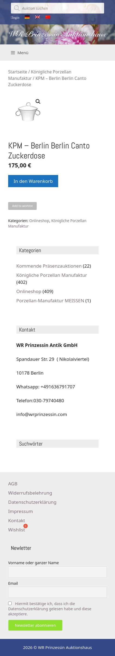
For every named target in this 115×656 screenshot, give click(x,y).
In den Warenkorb (33, 181)
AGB (12, 483)
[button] (38, 101)
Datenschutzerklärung (32, 502)
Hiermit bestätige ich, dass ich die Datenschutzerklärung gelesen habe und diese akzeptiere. (49, 608)
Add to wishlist (22, 206)
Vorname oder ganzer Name (33, 562)
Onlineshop (39, 220)
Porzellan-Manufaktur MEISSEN (50, 300)
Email (13, 583)
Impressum (20, 511)
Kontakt (16, 520)
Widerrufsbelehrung (30, 493)
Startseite (17, 72)
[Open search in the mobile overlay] (57, 8)
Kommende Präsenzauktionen (49, 266)
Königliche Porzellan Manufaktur (51, 275)
